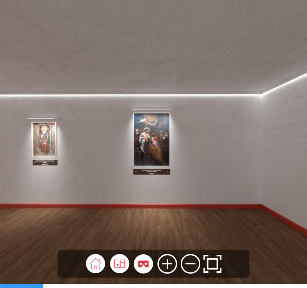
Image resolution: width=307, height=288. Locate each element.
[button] (96, 264)
